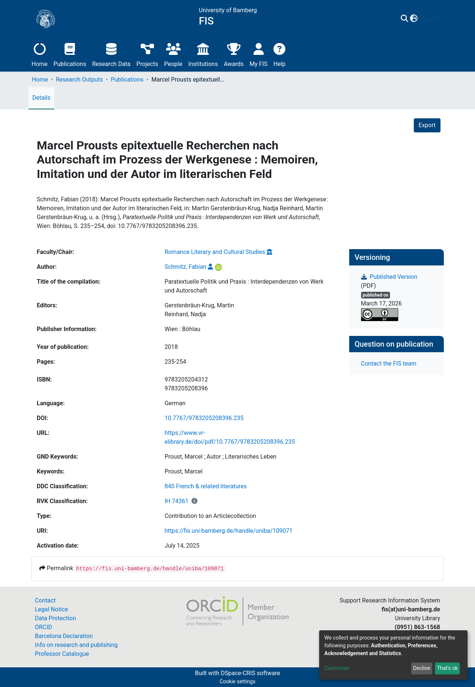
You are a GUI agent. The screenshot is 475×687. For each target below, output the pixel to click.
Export (427, 125)
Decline (421, 668)
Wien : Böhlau (182, 329)
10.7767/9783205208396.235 (203, 418)
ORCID (43, 627)
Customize (336, 668)
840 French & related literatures (205, 486)
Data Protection (55, 618)
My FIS (259, 53)
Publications (69, 53)
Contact (45, 600)
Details (41, 97)
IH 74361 (176, 501)
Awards (233, 53)
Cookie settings (238, 681)
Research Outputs (79, 79)
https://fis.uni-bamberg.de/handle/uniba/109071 (228, 530)
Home (40, 53)
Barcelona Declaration (64, 636)
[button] (413, 18)
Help (279, 53)
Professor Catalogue (62, 653)
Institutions (203, 53)
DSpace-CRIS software (250, 673)
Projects (147, 53)
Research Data (111, 53)
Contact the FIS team (389, 363)
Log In (427, 18)
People (173, 53)
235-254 (175, 361)
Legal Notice (51, 609)
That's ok (447, 668)
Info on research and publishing (76, 644)
